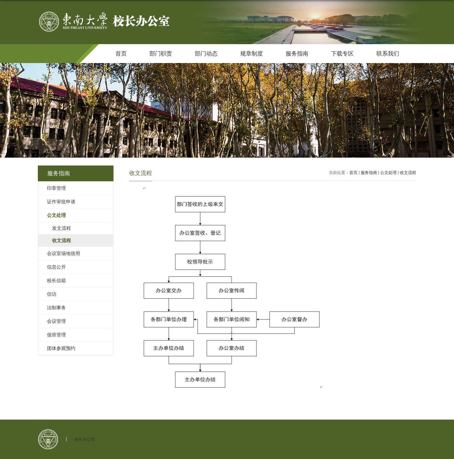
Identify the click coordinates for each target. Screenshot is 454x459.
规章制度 (251, 53)
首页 (121, 53)
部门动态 (206, 53)
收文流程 (408, 172)
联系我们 (387, 53)
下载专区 (342, 53)
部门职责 (160, 53)
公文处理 (388, 172)
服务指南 (297, 53)
